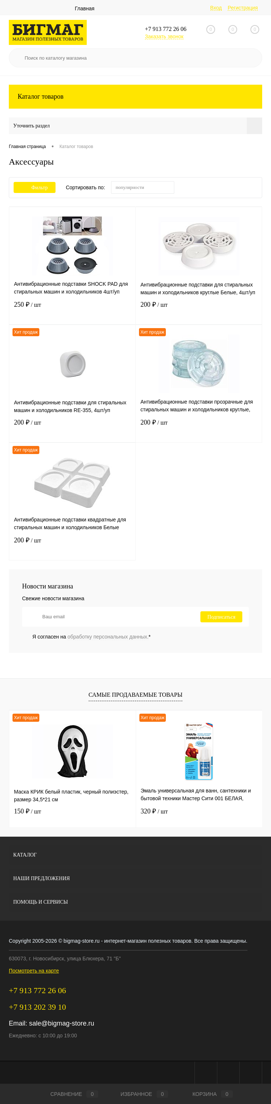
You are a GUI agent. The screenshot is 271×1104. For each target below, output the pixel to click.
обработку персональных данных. (108, 637)
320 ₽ (154, 811)
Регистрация (243, 8)
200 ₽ (198, 312)
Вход (216, 8)
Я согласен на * (91, 637)
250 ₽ (72, 312)
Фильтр (34, 187)
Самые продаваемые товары (135, 695)
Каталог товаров (135, 97)
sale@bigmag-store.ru (61, 1023)
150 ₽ (27, 811)
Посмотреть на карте (34, 971)
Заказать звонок (164, 36)
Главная (85, 8)
